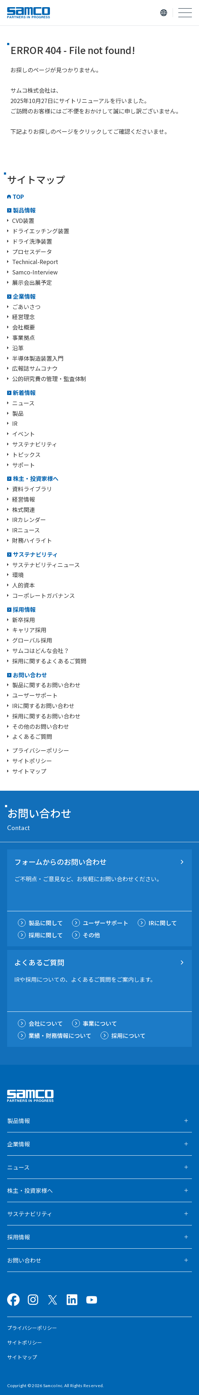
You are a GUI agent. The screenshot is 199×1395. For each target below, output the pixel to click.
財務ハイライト (32, 540)
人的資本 (23, 585)
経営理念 (23, 316)
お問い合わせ (30, 674)
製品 (18, 413)
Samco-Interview (35, 272)
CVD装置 (23, 220)
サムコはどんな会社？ (40, 650)
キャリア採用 (29, 629)
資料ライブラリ (32, 488)
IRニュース (26, 530)
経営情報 (23, 499)
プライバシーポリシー (40, 750)
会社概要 (23, 327)
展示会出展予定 (32, 282)
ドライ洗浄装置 (32, 241)
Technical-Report (35, 261)
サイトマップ (29, 771)
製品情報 (24, 210)
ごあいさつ (26, 306)
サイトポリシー (32, 760)
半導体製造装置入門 (37, 358)
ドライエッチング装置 (40, 230)
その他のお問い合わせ (40, 726)
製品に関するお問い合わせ (46, 685)
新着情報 (24, 392)
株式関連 (23, 509)
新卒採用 (23, 619)
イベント (23, 433)
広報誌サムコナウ (35, 368)
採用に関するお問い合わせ (46, 716)
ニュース (23, 403)
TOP (18, 196)
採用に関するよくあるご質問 (49, 661)
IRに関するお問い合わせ (43, 705)
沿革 (18, 347)
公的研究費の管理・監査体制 (49, 378)
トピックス (26, 454)
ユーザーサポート (35, 695)
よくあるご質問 (32, 736)
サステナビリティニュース (46, 564)
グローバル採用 (32, 640)
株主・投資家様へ (35, 478)
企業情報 (24, 296)
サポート (23, 464)
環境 (18, 574)
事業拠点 (23, 337)
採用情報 (24, 609)
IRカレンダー (29, 519)
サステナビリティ (34, 444)
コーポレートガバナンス (43, 595)
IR (14, 423)
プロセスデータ (32, 251)
